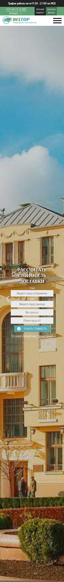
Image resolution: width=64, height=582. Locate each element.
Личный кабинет (40, 11)
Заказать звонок (51, 11)
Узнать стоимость (35, 329)
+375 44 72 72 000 (16, 9)
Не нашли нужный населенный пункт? (32, 336)
